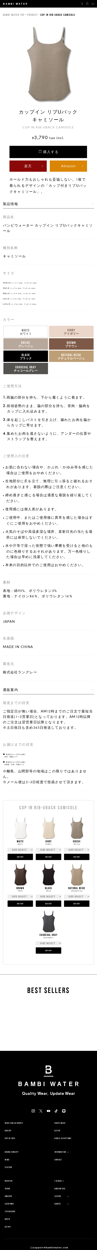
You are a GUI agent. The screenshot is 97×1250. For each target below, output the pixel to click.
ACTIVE (57, 1131)
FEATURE (8, 1167)
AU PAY (8, 1227)
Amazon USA (59, 1189)
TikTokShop (10, 1211)
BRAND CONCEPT (12, 1152)
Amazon (68, 166)
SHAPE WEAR (59, 1123)
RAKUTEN (9, 1181)
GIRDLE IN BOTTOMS (62, 1138)
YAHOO (7, 1189)
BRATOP (8, 1131)
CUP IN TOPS (10, 1138)
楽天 (28, 166)
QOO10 (7, 1219)
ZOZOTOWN (9, 1204)
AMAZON (8, 1196)
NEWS (7, 1160)
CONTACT (58, 1160)
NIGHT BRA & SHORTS (14, 1123)
